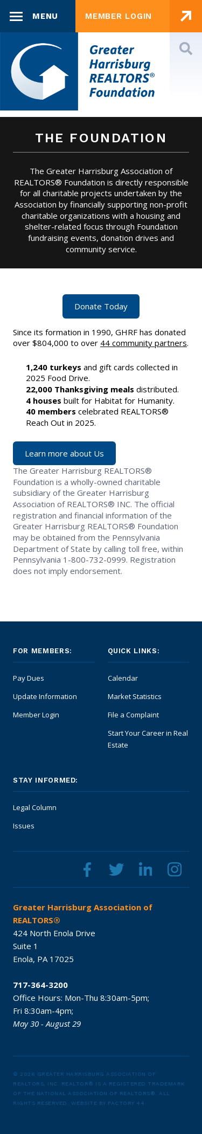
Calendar (123, 678)
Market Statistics (135, 696)
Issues (23, 826)
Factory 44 (126, 1103)
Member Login (36, 715)
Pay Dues (28, 678)
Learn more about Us (64, 453)
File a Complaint (133, 715)
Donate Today (101, 306)
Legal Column (35, 807)
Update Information (45, 696)
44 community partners (143, 342)
